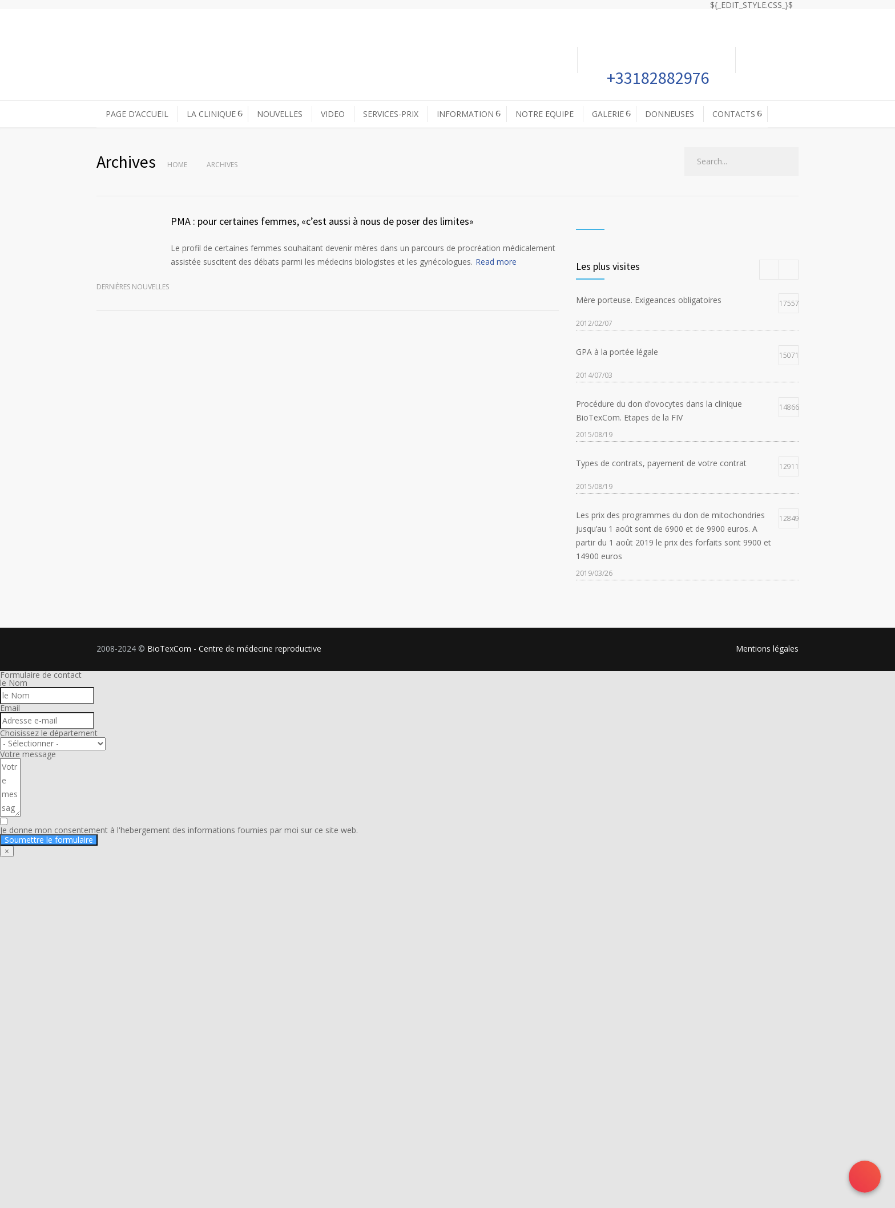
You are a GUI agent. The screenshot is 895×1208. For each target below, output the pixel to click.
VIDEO (333, 113)
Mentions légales (767, 648)
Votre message (28, 754)
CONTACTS (733, 113)
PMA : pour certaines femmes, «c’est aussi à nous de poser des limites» (322, 221)
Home (177, 164)
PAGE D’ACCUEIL (137, 113)
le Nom (13, 682)
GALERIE (608, 113)
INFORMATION (465, 113)
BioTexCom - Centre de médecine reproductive (234, 648)
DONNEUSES (669, 113)
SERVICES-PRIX (390, 113)
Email (10, 707)
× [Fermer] (7, 851)
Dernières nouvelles (132, 287)
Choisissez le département (49, 733)
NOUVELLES (280, 113)
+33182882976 (656, 77)
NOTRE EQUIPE (544, 113)
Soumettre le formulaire (49, 839)
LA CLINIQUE (211, 113)
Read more (496, 261)
